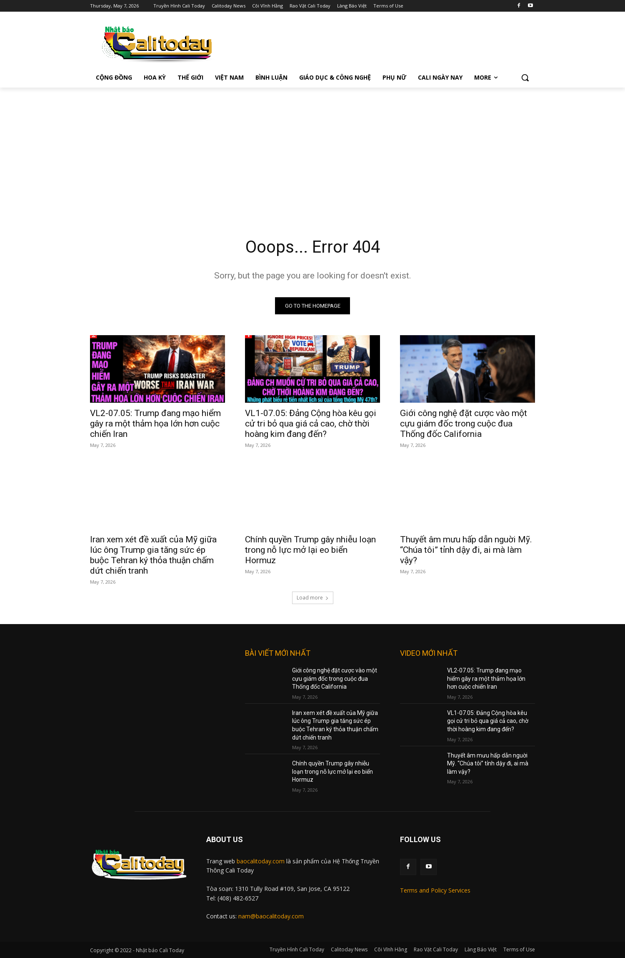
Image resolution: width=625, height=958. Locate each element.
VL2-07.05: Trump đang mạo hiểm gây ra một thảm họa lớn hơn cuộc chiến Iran (155, 423)
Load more (313, 597)
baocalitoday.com (261, 861)
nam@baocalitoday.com (271, 916)
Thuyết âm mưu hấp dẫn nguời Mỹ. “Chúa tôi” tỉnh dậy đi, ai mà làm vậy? (466, 549)
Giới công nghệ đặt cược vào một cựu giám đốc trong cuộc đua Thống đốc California (463, 423)
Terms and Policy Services (435, 890)
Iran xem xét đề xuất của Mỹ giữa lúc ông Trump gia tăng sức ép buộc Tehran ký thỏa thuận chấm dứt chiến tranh (153, 555)
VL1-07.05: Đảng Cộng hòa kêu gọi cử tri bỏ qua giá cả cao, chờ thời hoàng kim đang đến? (310, 423)
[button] (525, 78)
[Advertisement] (312, 150)
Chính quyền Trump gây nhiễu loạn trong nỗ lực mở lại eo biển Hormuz (310, 549)
